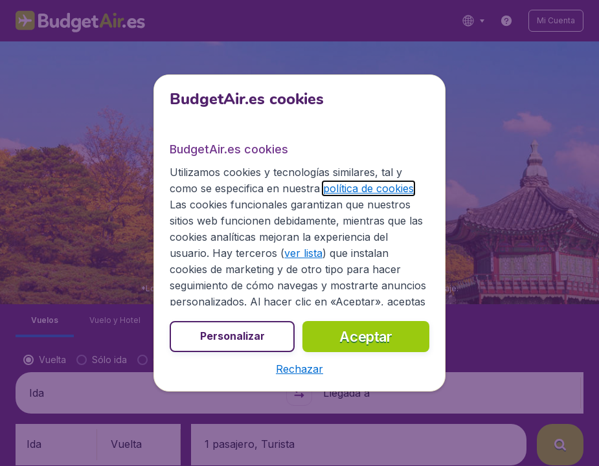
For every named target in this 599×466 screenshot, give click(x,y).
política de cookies (368, 188)
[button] (299, 368)
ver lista (303, 253)
